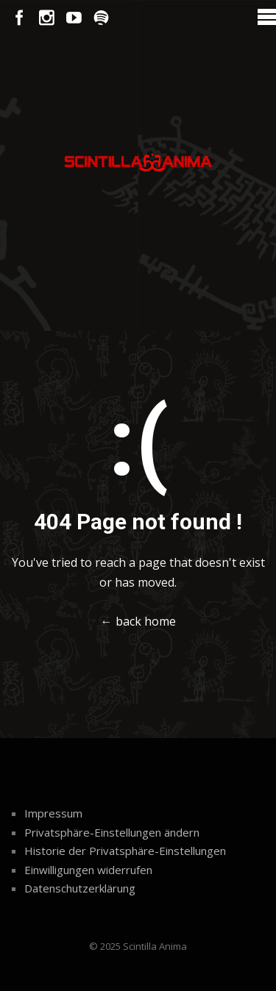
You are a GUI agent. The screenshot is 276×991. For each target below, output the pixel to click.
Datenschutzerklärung (79, 888)
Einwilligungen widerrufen (88, 869)
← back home (138, 621)
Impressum (53, 813)
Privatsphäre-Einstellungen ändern (111, 832)
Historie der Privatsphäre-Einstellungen (125, 850)
